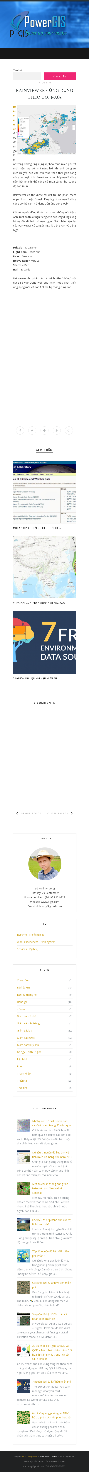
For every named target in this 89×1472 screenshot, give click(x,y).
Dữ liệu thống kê (27, 994)
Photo (20, 1066)
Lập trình (22, 1059)
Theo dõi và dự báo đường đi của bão (39, 603)
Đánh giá (22, 1002)
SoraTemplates (29, 1456)
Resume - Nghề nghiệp (30, 934)
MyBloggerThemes (49, 1456)
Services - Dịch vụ (27, 949)
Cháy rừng (23, 980)
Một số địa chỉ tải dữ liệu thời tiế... (37, 528)
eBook (21, 1009)
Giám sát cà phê (26, 1016)
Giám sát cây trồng (28, 1023)
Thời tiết (45, 83)
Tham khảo (24, 1073)
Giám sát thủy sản (28, 1045)
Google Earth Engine (29, 1052)
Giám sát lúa (24, 1030)
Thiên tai (22, 1081)
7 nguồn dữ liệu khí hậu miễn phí (35, 678)
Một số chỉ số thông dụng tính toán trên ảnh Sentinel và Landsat (50, 1188)
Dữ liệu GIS (23, 987)
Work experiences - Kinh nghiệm (36, 942)
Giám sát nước (26, 1037)
